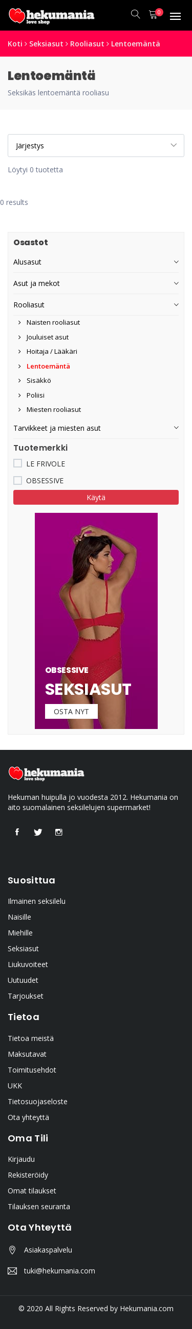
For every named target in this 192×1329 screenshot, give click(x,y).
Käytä (96, 497)
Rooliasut (87, 43)
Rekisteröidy (28, 1175)
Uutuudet (23, 980)
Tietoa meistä (31, 1038)
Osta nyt (71, 711)
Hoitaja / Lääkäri (47, 351)
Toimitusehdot (32, 1070)
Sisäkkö (34, 380)
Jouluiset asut (43, 337)
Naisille (19, 917)
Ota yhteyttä (28, 1117)
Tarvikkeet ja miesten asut (57, 428)
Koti (15, 43)
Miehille (20, 932)
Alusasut (27, 262)
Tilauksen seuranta (39, 1206)
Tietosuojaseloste (38, 1101)
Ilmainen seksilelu (37, 901)
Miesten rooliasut (49, 409)
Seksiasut (46, 43)
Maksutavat (27, 1054)
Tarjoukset (26, 996)
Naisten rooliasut (49, 322)
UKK (15, 1085)
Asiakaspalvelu (48, 1250)
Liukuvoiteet (28, 964)
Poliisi (31, 395)
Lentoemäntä (135, 43)
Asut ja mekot (36, 283)
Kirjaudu (21, 1159)
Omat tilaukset (32, 1190)
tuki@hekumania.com (59, 1270)
